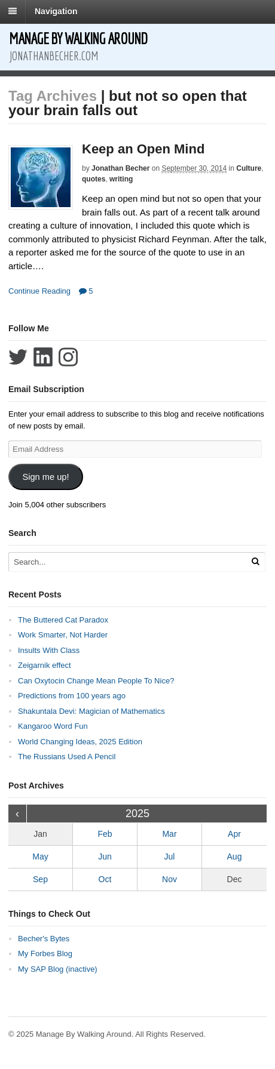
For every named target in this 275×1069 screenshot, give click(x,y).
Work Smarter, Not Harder (63, 634)
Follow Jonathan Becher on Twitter (18, 356)
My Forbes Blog (45, 953)
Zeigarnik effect (44, 665)
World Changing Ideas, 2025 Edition (80, 741)
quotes (93, 179)
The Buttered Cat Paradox (63, 619)
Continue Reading (39, 290)
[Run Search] (255, 561)
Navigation (56, 11)
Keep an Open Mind (143, 148)
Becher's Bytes (43, 938)
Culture (248, 168)
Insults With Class (49, 650)
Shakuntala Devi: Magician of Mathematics (91, 711)
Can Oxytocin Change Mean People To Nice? (96, 680)
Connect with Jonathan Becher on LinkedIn (43, 356)
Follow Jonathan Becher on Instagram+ (68, 356)
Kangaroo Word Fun (53, 726)
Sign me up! (45, 477)
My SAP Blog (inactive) (57, 969)
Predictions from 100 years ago (72, 695)
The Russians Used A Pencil (66, 756)
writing (121, 179)
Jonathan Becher (120, 168)
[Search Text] (122, 562)
